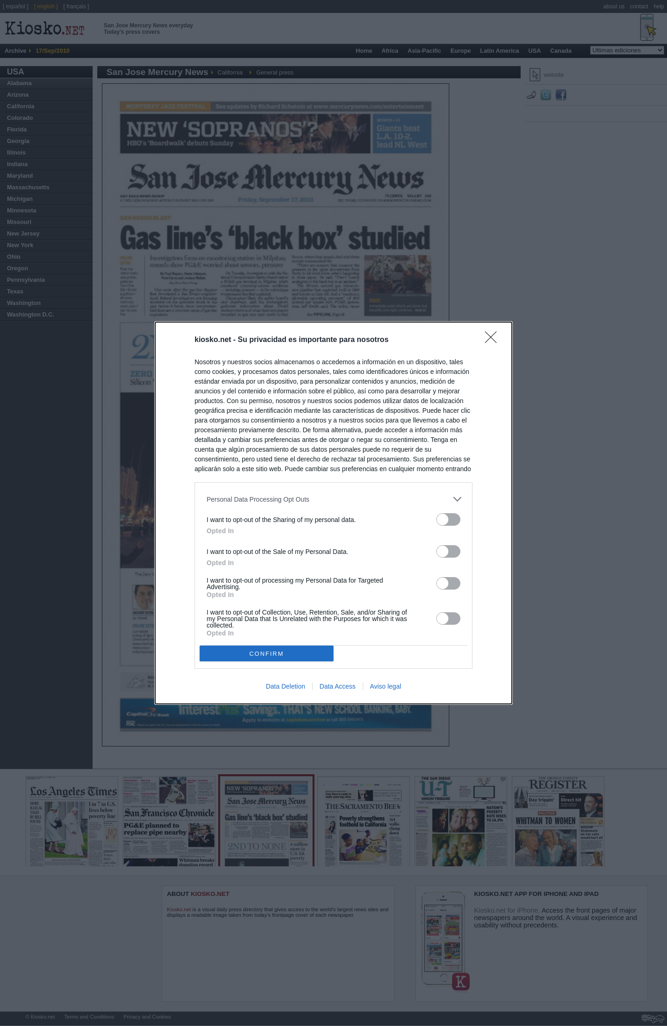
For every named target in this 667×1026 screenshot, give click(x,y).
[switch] (448, 519)
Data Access (338, 686)
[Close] (494, 340)
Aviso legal (385, 686)
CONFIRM (266, 653)
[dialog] (333, 513)
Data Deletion (285, 686)
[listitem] (333, 499)
